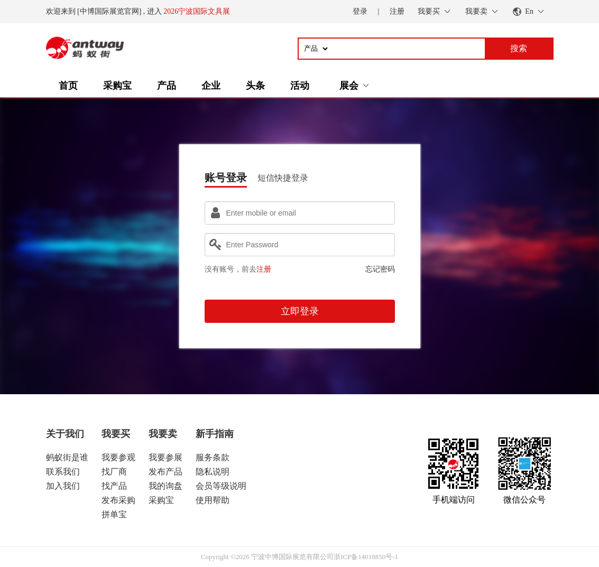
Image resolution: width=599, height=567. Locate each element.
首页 (68, 85)
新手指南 (215, 434)
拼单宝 (114, 514)
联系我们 (63, 471)
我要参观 (118, 457)
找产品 (114, 485)
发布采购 (118, 500)
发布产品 (165, 471)
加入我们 (63, 485)
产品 (166, 85)
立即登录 (300, 311)
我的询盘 (165, 485)
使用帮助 (212, 500)
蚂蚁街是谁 (67, 457)
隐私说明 (212, 471)
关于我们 (65, 434)
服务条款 (212, 457)
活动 (299, 85)
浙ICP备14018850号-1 (366, 557)
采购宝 (117, 85)
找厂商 (114, 471)
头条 (255, 85)
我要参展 (165, 457)
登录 (360, 11)
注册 (397, 11)
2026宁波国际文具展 (196, 11)
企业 (210, 85)
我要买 (116, 434)
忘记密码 (380, 269)
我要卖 (163, 434)
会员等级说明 (221, 485)
